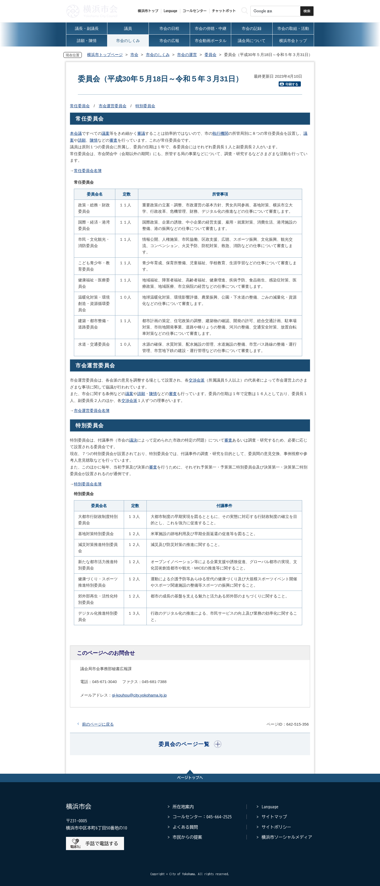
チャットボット (224, 11)
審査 (113, 140)
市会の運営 (187, 54)
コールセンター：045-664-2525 (202, 817)
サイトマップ (274, 817)
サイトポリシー (276, 827)
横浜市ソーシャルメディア (287, 837)
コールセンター (195, 11)
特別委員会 (145, 106)
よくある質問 (185, 827)
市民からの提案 (187, 837)
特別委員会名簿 (88, 484)
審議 (141, 133)
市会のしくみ (158, 54)
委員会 (210, 54)
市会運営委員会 (112, 106)
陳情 (94, 140)
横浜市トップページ (105, 54)
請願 (82, 140)
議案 (106, 133)
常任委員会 (80, 106)
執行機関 (220, 133)
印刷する (289, 84)
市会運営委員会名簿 (92, 410)
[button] (190, 744)
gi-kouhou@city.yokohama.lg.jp (139, 695)
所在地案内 (183, 807)
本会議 (76, 133)
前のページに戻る (98, 724)
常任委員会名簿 (88, 170)
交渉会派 (197, 380)
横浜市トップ (148, 11)
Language (270, 807)
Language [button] (170, 11)
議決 (133, 440)
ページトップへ (190, 778)
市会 (134, 54)
